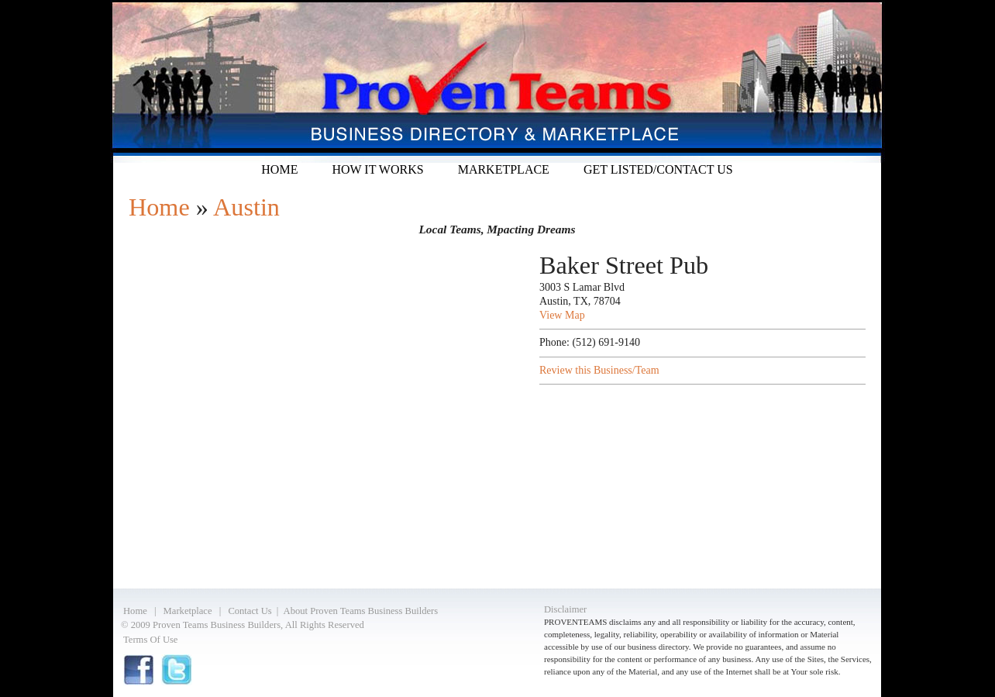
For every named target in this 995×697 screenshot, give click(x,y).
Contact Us (249, 611)
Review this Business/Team (599, 370)
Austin (246, 207)
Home (279, 169)
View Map (562, 315)
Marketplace (503, 169)
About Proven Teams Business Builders (361, 611)
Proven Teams (497, 81)
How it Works (377, 169)
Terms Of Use (150, 639)
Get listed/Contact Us (658, 169)
